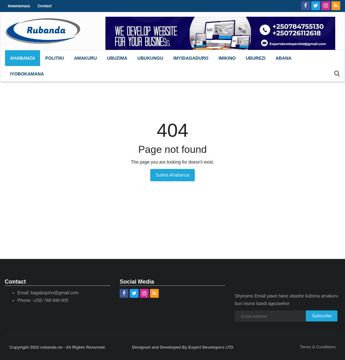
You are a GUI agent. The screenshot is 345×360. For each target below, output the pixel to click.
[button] (54, 58)
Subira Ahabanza (172, 174)
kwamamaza (19, 6)
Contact (45, 6)
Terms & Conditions (318, 347)
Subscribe (321, 315)
